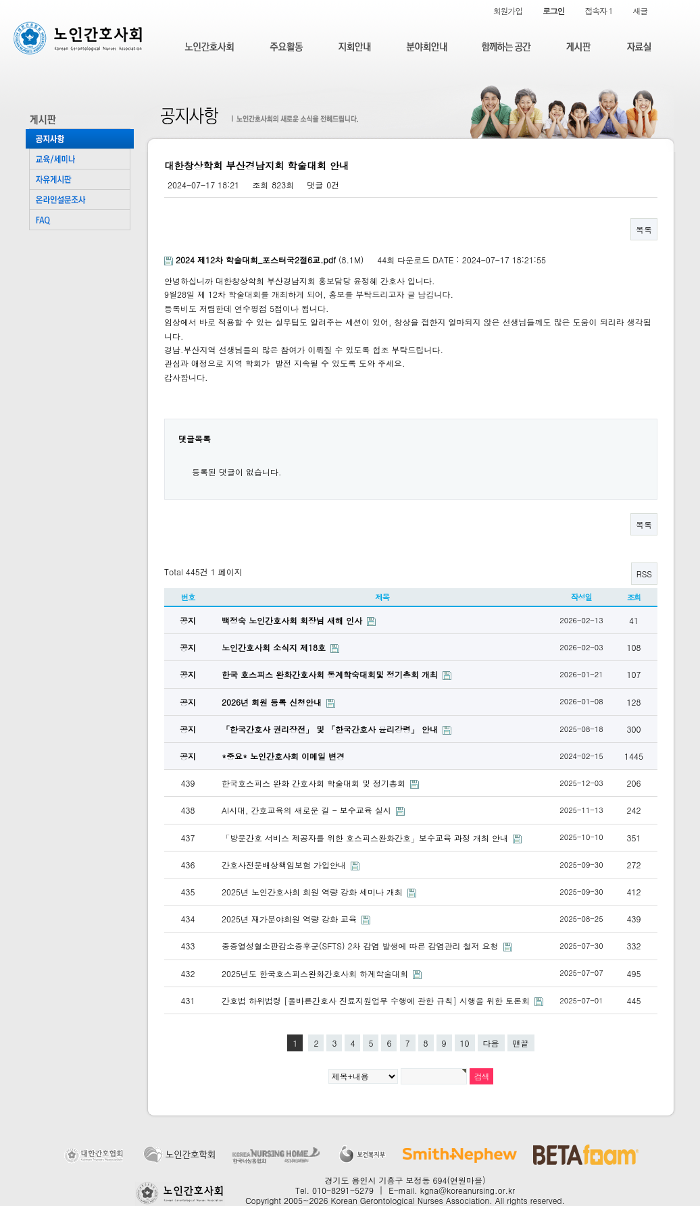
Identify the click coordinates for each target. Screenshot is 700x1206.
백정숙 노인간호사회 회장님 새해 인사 (293, 620)
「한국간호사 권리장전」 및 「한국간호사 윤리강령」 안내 (331, 729)
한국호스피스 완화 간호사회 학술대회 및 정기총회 (315, 783)
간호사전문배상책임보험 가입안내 (285, 864)
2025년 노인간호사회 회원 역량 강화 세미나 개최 (313, 891)
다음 (491, 1043)
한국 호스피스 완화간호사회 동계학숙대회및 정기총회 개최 (331, 674)
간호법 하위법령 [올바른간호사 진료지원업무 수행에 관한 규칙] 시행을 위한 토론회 (377, 1000)
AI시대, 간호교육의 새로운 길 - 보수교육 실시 (308, 810)
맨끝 (521, 1043)
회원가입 (507, 10)
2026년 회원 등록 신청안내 (273, 702)
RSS (644, 573)
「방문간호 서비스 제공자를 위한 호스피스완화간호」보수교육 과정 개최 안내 (366, 837)
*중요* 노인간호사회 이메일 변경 (283, 756)
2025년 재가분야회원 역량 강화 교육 (290, 918)
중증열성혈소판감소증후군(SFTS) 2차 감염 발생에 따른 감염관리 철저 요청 (361, 945)
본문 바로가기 (0, 0)
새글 (639, 10)
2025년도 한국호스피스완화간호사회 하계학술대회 (316, 973)
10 (465, 1043)
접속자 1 (598, 10)
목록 (644, 229)
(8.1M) (265, 259)
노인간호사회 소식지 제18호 (275, 647)
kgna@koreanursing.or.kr (467, 1190)
